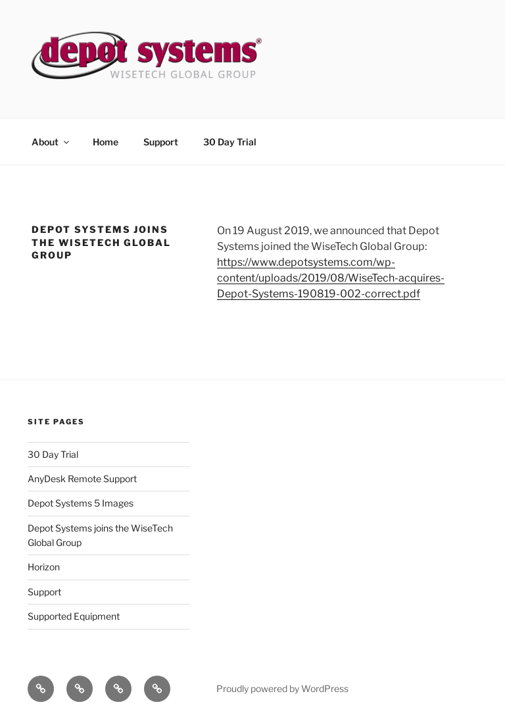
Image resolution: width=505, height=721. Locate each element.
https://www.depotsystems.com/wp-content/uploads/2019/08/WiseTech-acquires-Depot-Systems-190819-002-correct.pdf (331, 278)
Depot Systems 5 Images (80, 503)
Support (160, 141)
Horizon (44, 566)
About (51, 141)
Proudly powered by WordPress (282, 688)
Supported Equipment (74, 616)
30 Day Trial (229, 141)
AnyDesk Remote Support (82, 478)
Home (105, 141)
